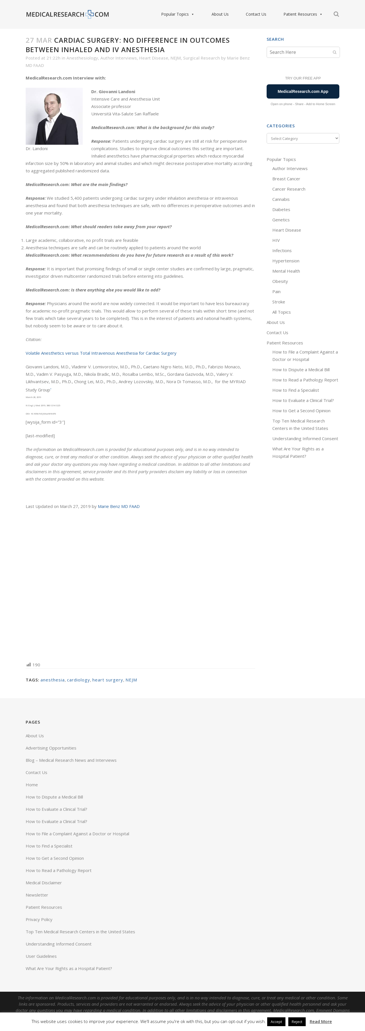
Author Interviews (118, 58)
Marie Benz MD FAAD (119, 506)
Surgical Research (201, 58)
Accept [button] (276, 1021)
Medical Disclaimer (44, 882)
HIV (276, 240)
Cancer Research (288, 189)
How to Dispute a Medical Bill (301, 369)
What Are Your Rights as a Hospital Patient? (69, 968)
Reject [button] (297, 1021)
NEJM (176, 58)
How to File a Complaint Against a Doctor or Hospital (77, 833)
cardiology (78, 680)
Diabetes (281, 209)
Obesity (280, 281)
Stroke (278, 302)
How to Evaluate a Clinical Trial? (303, 400)
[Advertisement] (140, 585)
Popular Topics (177, 14)
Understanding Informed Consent (305, 438)
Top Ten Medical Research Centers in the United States (80, 931)
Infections (282, 250)
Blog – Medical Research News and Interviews (71, 760)
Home (32, 784)
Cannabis (281, 199)
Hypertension (285, 261)
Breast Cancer (286, 178)
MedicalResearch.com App (303, 91)
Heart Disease (153, 58)
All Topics (281, 312)
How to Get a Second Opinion (301, 410)
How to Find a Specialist (295, 390)
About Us (220, 14)
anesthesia (52, 680)
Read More (321, 1021)
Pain (276, 291)
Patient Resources (303, 14)
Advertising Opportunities (51, 748)
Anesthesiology (82, 58)
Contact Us (256, 14)
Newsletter (37, 895)
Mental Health (286, 271)
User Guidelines (41, 956)
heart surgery (107, 680)
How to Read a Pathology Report (305, 380)
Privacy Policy (39, 919)
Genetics (281, 219)
